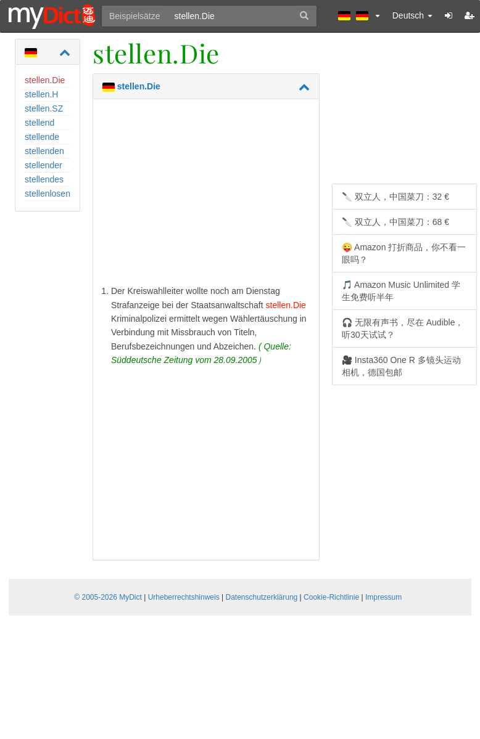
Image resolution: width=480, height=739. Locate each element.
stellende (42, 137)
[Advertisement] (206, 194)
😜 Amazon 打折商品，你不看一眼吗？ (404, 253)
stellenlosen (47, 193)
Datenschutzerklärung (262, 597)
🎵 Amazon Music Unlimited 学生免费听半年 (401, 291)
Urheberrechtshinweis (184, 597)
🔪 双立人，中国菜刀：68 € (395, 222)
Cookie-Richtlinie (331, 597)
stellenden (44, 151)
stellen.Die (45, 80)
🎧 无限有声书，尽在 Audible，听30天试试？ (402, 328)
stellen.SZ (44, 108)
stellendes (44, 179)
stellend (39, 123)
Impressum (383, 597)
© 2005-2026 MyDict (108, 597)
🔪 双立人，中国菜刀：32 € (395, 197)
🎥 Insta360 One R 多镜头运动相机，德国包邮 (401, 366)
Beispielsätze (134, 16)
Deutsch (412, 15)
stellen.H (41, 94)
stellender (43, 165)
